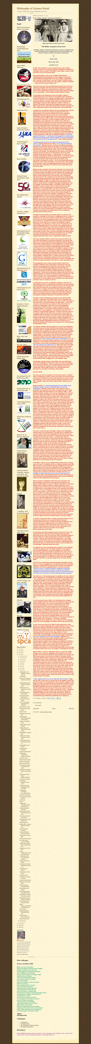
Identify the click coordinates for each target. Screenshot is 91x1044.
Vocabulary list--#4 (24, 874)
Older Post (71, 708)
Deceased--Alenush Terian (25, 880)
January (21, 922)
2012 (20, 652)
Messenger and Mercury (25, 763)
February (22, 920)
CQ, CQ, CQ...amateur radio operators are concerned (24, 703)
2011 (20, 654)
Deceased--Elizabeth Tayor (25, 751)
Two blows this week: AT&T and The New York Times (25, 787)
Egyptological (24, 1022)
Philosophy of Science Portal (33, 8)
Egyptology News (25, 1023)
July (21, 663)
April (21, 668)
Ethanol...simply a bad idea (25, 838)
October (22, 659)
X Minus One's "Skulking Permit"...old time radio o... (25, 771)
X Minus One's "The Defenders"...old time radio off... (25, 673)
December (22, 656)
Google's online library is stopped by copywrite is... (25, 742)
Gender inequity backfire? (25, 759)
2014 (20, 649)
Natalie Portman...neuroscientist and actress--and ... (25, 906)
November (22, 657)
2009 (20, 925)
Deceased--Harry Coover (25, 706)
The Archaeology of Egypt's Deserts (30, 1025)
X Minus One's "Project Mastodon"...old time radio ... (25, 737)
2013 (20, 650)
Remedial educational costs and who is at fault (24, 912)
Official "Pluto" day (24, 822)
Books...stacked (23, 711)
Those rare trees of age (24, 918)
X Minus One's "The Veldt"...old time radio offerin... (25, 729)
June (21, 664)
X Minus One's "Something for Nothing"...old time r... (25, 755)
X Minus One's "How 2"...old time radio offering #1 (24, 857)
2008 (20, 927)
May (21, 666)
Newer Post (36, 708)
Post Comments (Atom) (46, 712)
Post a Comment (38, 705)
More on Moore (23, 908)
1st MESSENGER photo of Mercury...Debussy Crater (25, 684)
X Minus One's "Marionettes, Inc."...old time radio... (25, 791)
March (21, 670)
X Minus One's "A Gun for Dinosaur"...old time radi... (25, 825)
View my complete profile (22, 954)
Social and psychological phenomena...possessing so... (25, 865)
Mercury (21, 801)
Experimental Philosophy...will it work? (24, 782)
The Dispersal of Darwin (27, 1026)
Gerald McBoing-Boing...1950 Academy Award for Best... (25, 718)
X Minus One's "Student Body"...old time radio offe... (25, 845)
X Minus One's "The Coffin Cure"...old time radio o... (25, 689)
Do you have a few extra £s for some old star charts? (25, 766)
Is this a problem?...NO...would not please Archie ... (25, 853)
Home (53, 708)
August (21, 661)
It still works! (22, 799)
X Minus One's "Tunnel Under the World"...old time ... (25, 812)
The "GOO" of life (23, 757)
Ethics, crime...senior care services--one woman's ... (25, 680)
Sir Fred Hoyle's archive (25, 778)
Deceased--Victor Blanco (25, 794)
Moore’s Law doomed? (24, 761)
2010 (20, 923)
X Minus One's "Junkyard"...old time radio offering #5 (25, 805)
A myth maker (23, 676)
